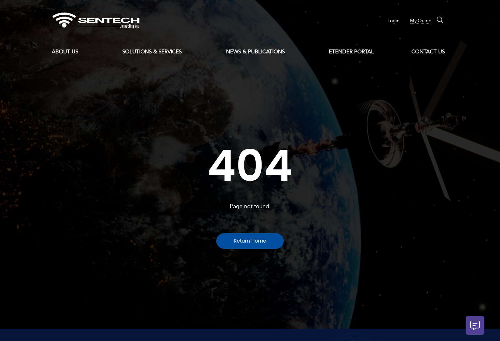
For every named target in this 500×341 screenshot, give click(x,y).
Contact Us (428, 51)
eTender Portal (351, 51)
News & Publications (258, 52)
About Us (68, 52)
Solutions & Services (155, 52)
